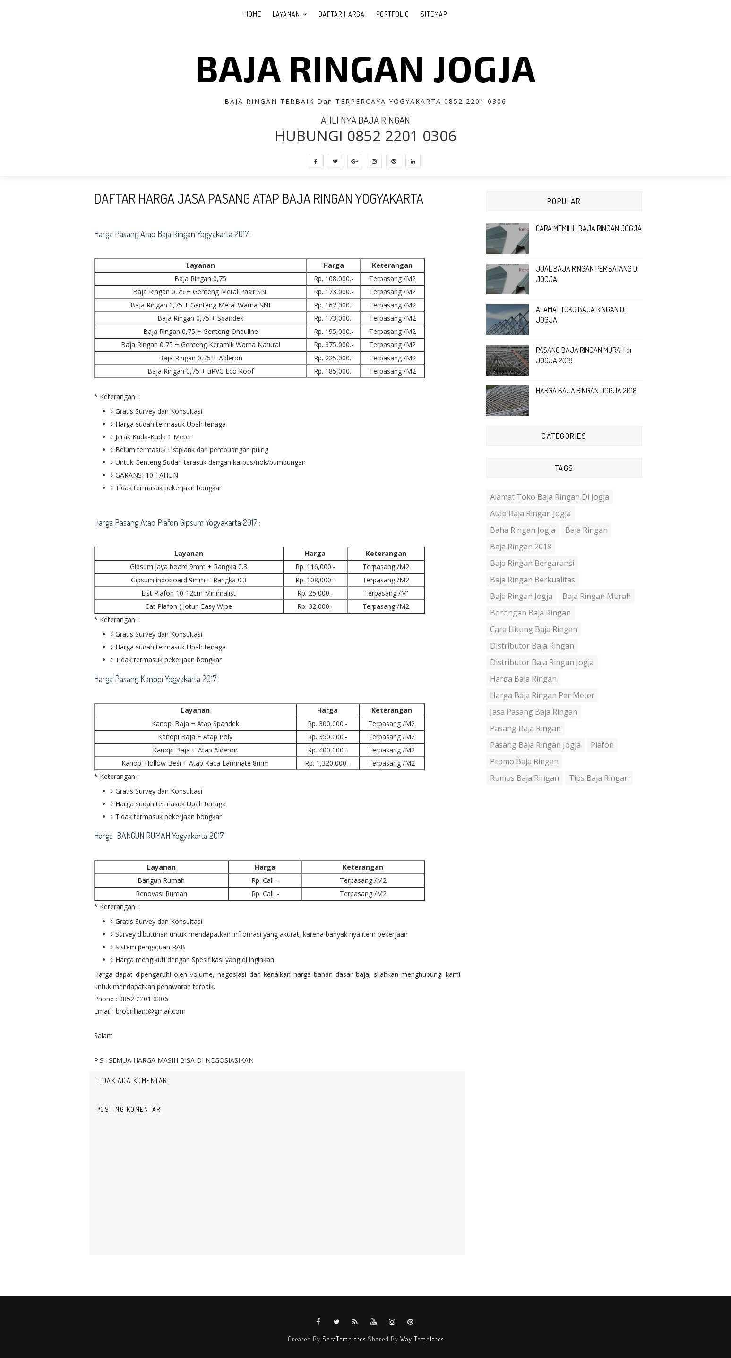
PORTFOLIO (392, 14)
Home (252, 14)
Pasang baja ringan (525, 728)
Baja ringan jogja (521, 596)
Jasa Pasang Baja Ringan (533, 712)
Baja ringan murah (596, 596)
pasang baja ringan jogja (535, 745)
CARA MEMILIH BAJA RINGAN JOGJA (589, 228)
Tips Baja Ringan (599, 778)
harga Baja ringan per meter (542, 695)
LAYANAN (286, 14)
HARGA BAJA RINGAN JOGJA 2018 (586, 390)
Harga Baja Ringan (523, 679)
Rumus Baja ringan (524, 778)
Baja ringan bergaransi (532, 563)
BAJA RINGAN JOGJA (365, 67)
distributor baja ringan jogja (542, 662)
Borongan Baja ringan (530, 612)
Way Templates (422, 1339)
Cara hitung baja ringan (533, 629)
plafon (602, 745)
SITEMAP (434, 14)
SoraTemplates (344, 1339)
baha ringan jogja (522, 530)
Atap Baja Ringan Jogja (530, 513)
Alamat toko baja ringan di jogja (549, 497)
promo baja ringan (524, 761)
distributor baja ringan (532, 646)
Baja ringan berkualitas (532, 579)
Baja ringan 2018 (520, 546)
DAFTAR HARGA (341, 14)
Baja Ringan (586, 530)
